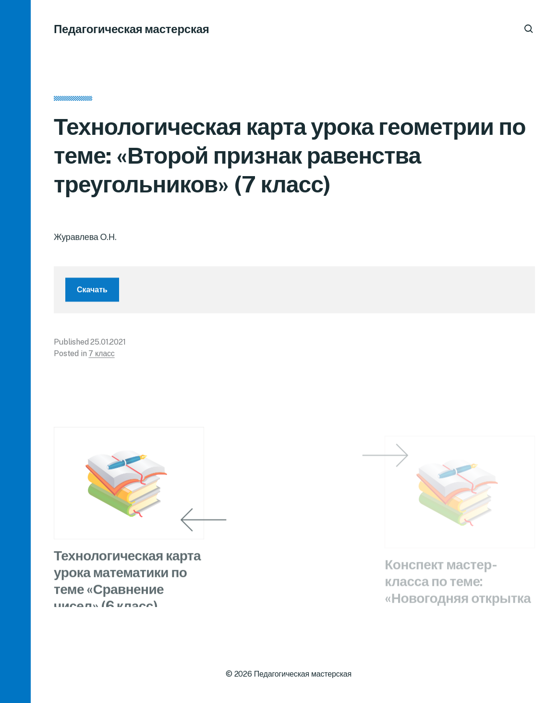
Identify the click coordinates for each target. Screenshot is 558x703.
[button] (15, 351)
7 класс (101, 355)
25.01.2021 (107, 344)
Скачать (92, 292)
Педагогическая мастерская (131, 29)
